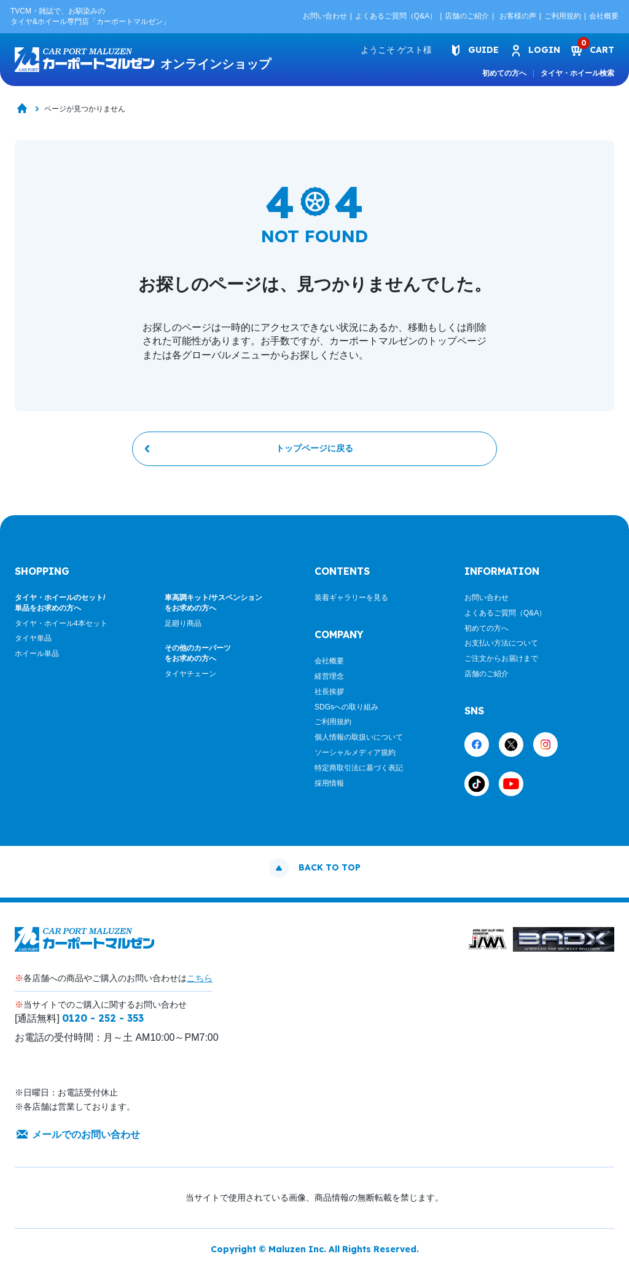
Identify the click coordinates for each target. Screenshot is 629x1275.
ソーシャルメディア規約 (355, 757)
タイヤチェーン (190, 678)
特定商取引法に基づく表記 (358, 772)
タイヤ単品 (33, 643)
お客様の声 (517, 16)
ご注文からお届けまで (501, 663)
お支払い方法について (501, 648)
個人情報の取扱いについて (358, 742)
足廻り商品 (183, 627)
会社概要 (604, 16)
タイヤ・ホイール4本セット (61, 627)
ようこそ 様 (389, 50)
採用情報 (329, 787)
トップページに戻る (314, 452)
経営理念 (329, 681)
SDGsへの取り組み (346, 711)
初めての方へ (504, 73)
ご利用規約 (562, 16)
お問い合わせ (325, 16)
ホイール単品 (37, 658)
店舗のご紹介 (467, 16)
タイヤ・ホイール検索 (577, 73)
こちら (200, 982)
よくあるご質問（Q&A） (396, 16)
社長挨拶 (329, 696)
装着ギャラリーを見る (351, 602)
